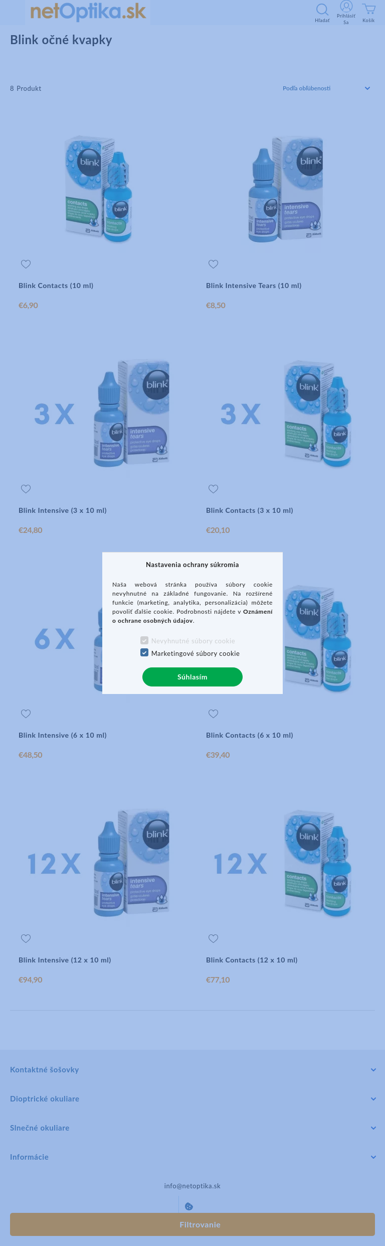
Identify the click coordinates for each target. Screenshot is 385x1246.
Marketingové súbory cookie (195, 653)
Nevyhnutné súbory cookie (193, 641)
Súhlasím (192, 676)
